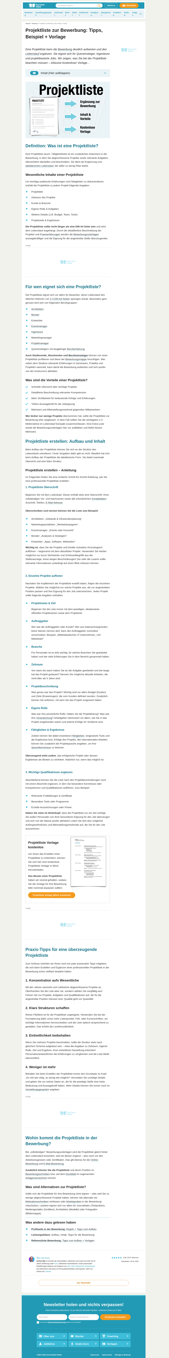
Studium (126, 14)
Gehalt (74, 14)
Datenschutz (107, 1355)
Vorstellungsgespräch (43, 14)
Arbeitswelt (58, 14)
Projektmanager (40, 343)
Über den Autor (43, 1258)
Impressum (94, 1355)
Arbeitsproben (74, 1201)
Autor (56, 1264)
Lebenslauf (32, 53)
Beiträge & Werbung (123, 1355)
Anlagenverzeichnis (36, 1178)
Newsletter (129, 5)
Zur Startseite (83, 1283)
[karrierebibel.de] (36, 6)
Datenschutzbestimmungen (57, 1322)
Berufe (67, 14)
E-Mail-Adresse (54, 502)
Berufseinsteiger (78, 355)
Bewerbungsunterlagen (86, 234)
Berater (35, 314)
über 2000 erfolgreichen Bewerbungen (81, 1266)
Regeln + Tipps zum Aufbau (63, 1229)
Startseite (27, 23)
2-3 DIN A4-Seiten (60, 298)
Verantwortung (44, 718)
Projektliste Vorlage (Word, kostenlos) (52, 895)
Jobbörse (111, 5)
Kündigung (94, 14)
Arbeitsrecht (83, 14)
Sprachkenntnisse (41, 747)
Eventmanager (39, 326)
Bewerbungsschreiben (37, 1174)
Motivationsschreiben (37, 1201)
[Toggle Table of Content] (67, 73)
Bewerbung (29, 14)
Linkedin (48, 1271)
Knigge (134, 14)
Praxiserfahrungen (50, 234)
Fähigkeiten (78, 735)
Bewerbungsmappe (76, 359)
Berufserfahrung (76, 349)
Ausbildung (117, 14)
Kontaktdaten (99, 498)
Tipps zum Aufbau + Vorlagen (62, 1240)
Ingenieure (37, 331)
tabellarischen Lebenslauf (39, 165)
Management (106, 14)
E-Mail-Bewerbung (53, 1163)
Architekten (37, 309)
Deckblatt (71, 1174)
